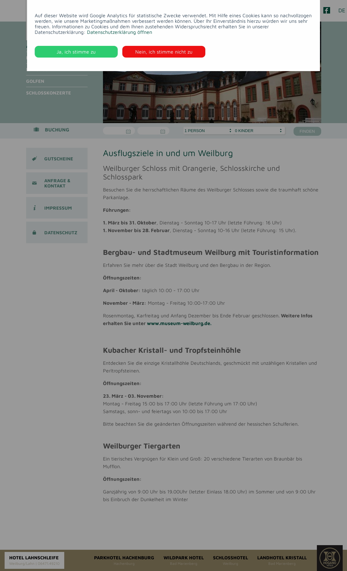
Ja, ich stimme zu (76, 51)
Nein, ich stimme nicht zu (163, 51)
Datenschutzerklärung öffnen (119, 32)
